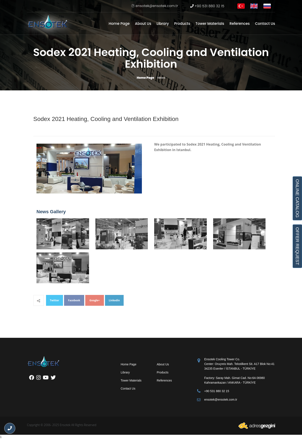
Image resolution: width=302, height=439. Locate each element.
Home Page (119, 23)
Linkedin (114, 300)
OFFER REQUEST (297, 246)
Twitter (54, 300)
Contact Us (265, 23)
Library (163, 23)
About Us (143, 23)
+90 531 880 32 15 (207, 6)
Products (182, 23)
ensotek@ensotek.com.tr (154, 5)
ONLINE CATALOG (297, 198)
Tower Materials (210, 23)
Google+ (94, 300)
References (239, 23)
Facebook (74, 300)
